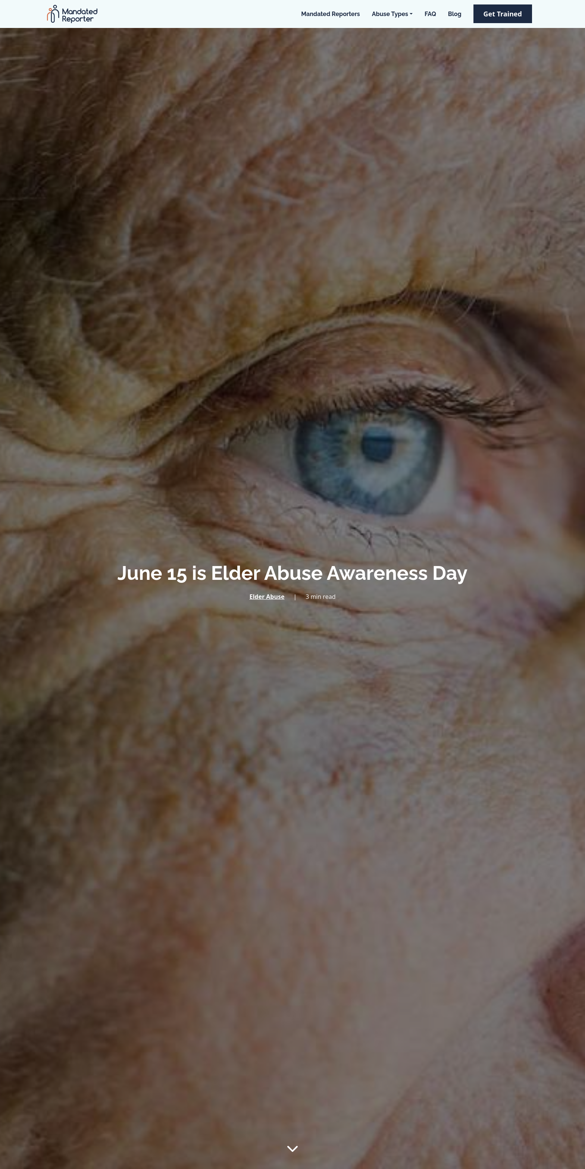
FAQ (430, 14)
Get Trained (503, 13)
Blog (455, 14)
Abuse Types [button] (390, 14)
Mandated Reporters (330, 14)
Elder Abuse (266, 597)
